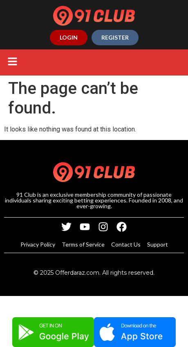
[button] (12, 62)
